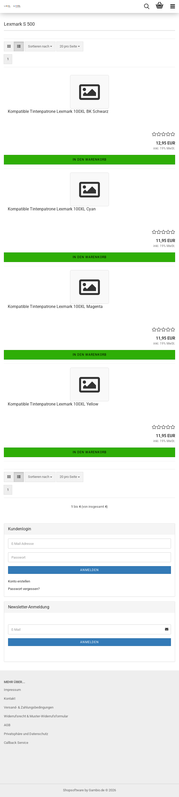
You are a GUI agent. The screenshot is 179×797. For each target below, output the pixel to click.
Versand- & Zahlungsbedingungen (28, 707)
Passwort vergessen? (24, 589)
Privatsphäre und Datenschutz (26, 734)
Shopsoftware (73, 790)
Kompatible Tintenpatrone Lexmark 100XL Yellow (53, 404)
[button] (9, 47)
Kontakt (9, 698)
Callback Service (16, 743)
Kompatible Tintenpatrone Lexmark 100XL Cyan (52, 209)
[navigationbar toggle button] (172, 6)
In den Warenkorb (89, 159)
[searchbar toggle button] (146, 6)
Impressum (12, 690)
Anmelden (89, 570)
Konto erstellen (19, 581)
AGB (7, 725)
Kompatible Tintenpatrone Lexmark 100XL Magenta (55, 306)
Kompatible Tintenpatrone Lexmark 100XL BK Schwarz (58, 111)
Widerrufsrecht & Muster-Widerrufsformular (36, 716)
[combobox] (40, 47)
